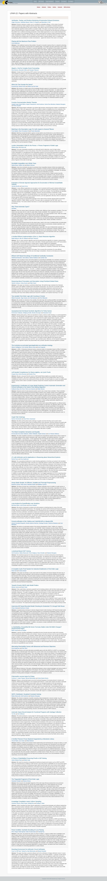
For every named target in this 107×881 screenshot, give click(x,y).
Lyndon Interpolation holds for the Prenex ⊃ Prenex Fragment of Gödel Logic (35, 145)
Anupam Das (15, 374)
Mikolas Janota (15, 587)
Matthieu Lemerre (42, 484)
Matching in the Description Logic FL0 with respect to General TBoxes (33, 129)
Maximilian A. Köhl (46, 22)
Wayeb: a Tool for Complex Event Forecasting (25, 68)
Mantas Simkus (27, 781)
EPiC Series (41, 1)
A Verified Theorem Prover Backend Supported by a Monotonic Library (33, 739)
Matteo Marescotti (24, 553)
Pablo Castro (33, 283)
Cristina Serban (22, 570)
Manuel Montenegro (30, 678)
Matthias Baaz (15, 147)
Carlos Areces (24, 283)
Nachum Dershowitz (16, 418)
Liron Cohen (21, 740)
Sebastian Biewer (25, 22)
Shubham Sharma (16, 803)
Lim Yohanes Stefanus (53, 433)
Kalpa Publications (49, 1)
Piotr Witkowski (43, 298)
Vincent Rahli (15, 740)
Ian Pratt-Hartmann (32, 298)
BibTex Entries (67, 7)
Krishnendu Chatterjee (17, 312)
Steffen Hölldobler (33, 433)
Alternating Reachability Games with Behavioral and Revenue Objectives (34, 646)
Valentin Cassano (16, 283)
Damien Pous (32, 374)
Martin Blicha (22, 104)
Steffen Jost (21, 165)
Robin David (24, 484)
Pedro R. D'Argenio (34, 22)
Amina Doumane (22, 374)
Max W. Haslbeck (24, 238)
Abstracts (44, 7)
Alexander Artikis (23, 70)
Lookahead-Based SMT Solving (21, 551)
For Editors (71, 1)
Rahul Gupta (24, 803)
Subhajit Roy (31, 803)
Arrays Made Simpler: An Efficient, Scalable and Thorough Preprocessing (34, 482)
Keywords (60, 7)
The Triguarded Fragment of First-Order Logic (25, 779)
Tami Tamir (24, 648)
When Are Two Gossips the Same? (22, 84)
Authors (54, 7)
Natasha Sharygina (60, 104)
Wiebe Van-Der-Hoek (33, 86)
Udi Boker (14, 208)
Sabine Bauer (15, 165)
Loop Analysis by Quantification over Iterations (26, 503)
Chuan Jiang (15, 608)
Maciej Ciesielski (42, 851)
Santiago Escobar (43, 523)
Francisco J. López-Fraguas (18, 678)
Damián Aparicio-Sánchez (32, 523)
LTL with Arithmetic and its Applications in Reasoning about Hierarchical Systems (36, 457)
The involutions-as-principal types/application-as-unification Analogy (32, 345)
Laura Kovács (23, 505)
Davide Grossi (22, 86)
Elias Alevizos (15, 70)
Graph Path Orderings (18, 417)
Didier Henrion (41, 389)
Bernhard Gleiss (15, 505)
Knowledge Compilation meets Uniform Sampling (26, 801)
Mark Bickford (30, 740)
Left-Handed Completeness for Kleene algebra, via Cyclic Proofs (31, 372)
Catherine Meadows (53, 523)
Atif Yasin (18, 851)
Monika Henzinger (36, 312)
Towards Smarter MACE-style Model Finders (25, 585)
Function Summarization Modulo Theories (24, 102)
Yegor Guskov (24, 298)
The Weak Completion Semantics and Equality (26, 432)
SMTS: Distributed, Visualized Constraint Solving (26, 694)
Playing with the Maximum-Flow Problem (24, 41)
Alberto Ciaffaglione (16, 347)
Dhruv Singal (15, 831)
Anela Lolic (23, 147)
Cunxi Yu (14, 851)
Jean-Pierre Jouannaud (29, 418)
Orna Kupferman (16, 43)
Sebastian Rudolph (16, 781)
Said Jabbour (26, 257)
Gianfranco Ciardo (24, 608)
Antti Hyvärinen (40, 104)
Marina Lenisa (32, 347)
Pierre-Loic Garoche (30, 389)
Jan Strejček (23, 630)
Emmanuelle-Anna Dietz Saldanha (20, 433)
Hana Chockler (17, 105)
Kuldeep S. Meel (40, 803)
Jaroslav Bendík (15, 186)
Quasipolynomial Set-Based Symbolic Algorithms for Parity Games (32, 311)
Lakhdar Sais (44, 257)
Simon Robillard (33, 505)
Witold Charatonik (16, 298)
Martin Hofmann (31, 165)
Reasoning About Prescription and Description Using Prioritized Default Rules (35, 281)
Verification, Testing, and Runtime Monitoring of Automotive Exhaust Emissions (35, 20)
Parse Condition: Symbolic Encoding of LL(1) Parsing (28, 830)
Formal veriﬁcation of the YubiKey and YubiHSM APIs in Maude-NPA (32, 521)
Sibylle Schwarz (42, 433)
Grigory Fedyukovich (31, 104)
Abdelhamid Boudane (17, 257)
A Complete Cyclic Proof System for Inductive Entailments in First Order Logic (35, 569)
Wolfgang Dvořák (27, 312)
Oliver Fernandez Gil (24, 131)
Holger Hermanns (16, 22)
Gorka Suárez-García (43, 678)
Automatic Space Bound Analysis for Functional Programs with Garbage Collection (36, 712)
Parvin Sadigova (33, 553)
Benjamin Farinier (16, 484)
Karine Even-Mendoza (50, 104)
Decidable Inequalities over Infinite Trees (24, 163)
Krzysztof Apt (15, 86)
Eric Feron (22, 389)
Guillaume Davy (15, 389)
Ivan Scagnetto (41, 347)
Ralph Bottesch (15, 238)
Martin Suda (24, 587)
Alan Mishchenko (31, 851)
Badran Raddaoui (34, 257)
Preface (49, 7)
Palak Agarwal (21, 831)
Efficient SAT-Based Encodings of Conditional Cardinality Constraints (32, 256)
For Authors (64, 1)
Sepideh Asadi (15, 104)
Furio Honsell (25, 347)
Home (35, 1)
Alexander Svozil (47, 312)
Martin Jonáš (15, 630)
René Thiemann (34, 238)
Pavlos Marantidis (35, 131)
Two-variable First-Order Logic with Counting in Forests (28, 296)
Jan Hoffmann (21, 714)
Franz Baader (15, 131)
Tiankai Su (24, 851)
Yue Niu (13, 714)
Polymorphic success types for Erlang (23, 676)
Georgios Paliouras (34, 70)
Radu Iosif (14, 570)
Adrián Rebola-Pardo (17, 760)
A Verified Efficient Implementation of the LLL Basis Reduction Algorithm (33, 236)
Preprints (57, 1)
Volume (38, 7)
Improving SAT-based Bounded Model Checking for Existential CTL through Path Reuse (38, 606)
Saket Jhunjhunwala (31, 831)
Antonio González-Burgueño (18, 523)
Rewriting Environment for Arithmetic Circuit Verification (28, 849)
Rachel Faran (15, 459)
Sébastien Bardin (31, 484)
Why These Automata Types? (20, 206)
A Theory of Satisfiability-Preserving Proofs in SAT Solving (29, 758)
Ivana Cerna (25, 186)
